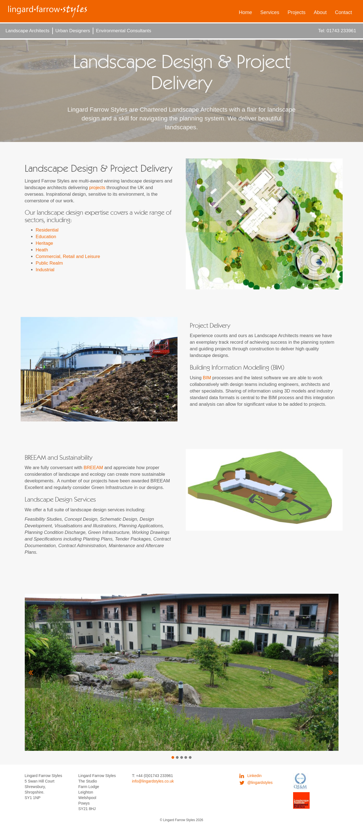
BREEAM (93, 467)
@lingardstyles (256, 782)
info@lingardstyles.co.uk (153, 781)
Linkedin (250, 775)
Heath (42, 249)
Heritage (44, 243)
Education (46, 236)
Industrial (45, 269)
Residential (47, 230)
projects (97, 187)
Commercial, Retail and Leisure (68, 256)
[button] (32, 672)
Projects (296, 12)
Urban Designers (72, 30)
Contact (343, 12)
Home (245, 12)
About (320, 12)
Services (269, 12)
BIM (207, 377)
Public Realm (49, 263)
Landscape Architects (28, 30)
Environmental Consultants (123, 30)
